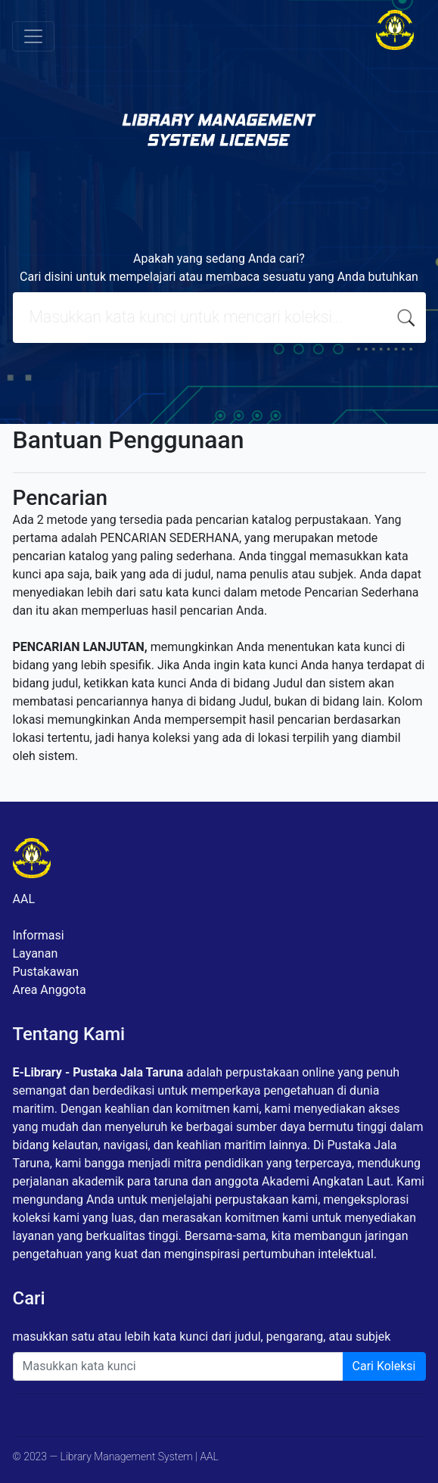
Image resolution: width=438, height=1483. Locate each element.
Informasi (38, 935)
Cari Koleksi (384, 1366)
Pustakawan (46, 971)
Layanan (35, 953)
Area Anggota (49, 990)
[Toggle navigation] (33, 36)
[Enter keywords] (178, 1366)
